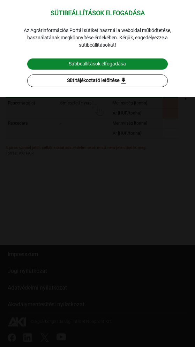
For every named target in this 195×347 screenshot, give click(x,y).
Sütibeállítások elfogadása (97, 63)
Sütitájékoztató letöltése (97, 81)
